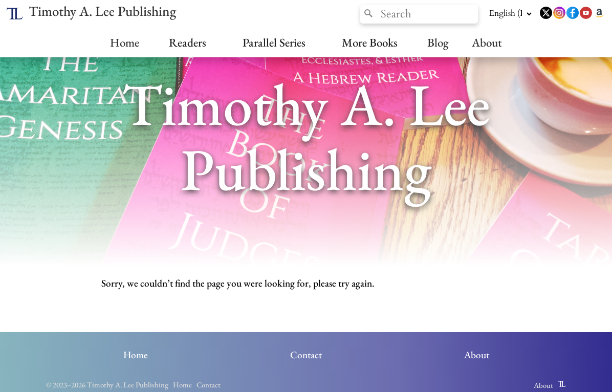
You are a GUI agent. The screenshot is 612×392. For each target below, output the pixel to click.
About (487, 42)
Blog (438, 42)
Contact (306, 355)
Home (124, 42)
